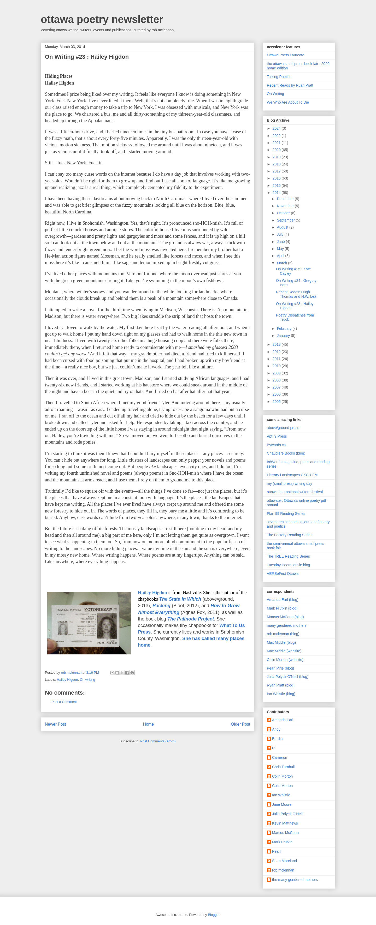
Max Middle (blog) (281, 642)
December (286, 199)
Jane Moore (281, 804)
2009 (277, 373)
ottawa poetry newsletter (102, 19)
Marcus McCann (285, 833)
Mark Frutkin (282, 842)
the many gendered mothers (295, 880)
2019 (277, 157)
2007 (277, 387)
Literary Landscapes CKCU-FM (292, 475)
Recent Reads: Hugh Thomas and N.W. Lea (296, 294)
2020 (277, 150)
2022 (277, 136)
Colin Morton (282, 776)
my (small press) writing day (289, 483)
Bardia (277, 739)
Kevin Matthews (285, 823)
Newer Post (55, 724)
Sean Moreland (284, 861)
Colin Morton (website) (285, 660)
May (281, 249)
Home (148, 724)
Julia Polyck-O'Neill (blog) (287, 677)
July (280, 234)
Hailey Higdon (67, 680)
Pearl (276, 851)
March (282, 263)
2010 (277, 366)
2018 (277, 164)
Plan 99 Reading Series (286, 513)
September (286, 220)
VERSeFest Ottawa (282, 573)
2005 (277, 401)
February (284, 328)
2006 (277, 394)
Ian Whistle (281, 795)
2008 (277, 380)
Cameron (279, 757)
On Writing (275, 94)
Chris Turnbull (283, 767)
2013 (277, 344)
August (283, 227)
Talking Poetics (279, 77)
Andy (276, 729)
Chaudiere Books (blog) (286, 453)
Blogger (213, 915)
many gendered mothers (287, 625)
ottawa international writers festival (295, 492)
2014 (277, 192)
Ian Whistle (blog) (281, 694)
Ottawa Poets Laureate (285, 55)
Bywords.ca (276, 445)
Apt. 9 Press (277, 436)
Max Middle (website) (284, 651)
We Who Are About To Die (288, 102)
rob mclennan (283, 870)
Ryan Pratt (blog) (281, 685)
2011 (277, 359)
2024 (277, 128)
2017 (277, 171)
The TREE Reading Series (288, 556)
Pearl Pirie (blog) (280, 668)
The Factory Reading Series (289, 535)
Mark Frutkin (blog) (282, 608)
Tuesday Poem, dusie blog (288, 565)
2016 (277, 178)
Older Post (240, 724)
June (281, 242)
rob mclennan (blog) (283, 634)
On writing (87, 680)
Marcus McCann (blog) (285, 617)
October (284, 213)
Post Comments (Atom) (157, 741)
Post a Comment (64, 702)
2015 (277, 185)
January (284, 335)
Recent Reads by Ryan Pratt (290, 85)
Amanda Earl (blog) (282, 600)
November (286, 206)
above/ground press (283, 428)
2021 (277, 143)
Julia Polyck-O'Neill (287, 814)
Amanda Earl (282, 720)
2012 (277, 352)
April (281, 256)
